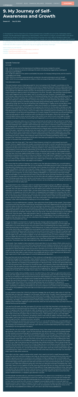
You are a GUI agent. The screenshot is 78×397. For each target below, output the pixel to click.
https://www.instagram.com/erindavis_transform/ (24, 49)
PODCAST (16, 3)
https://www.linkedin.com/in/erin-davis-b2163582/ (23, 53)
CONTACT (56, 3)
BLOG (24, 3)
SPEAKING (47, 3)
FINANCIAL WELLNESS (35, 3)
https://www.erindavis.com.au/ (17, 51)
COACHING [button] (68, 3)
